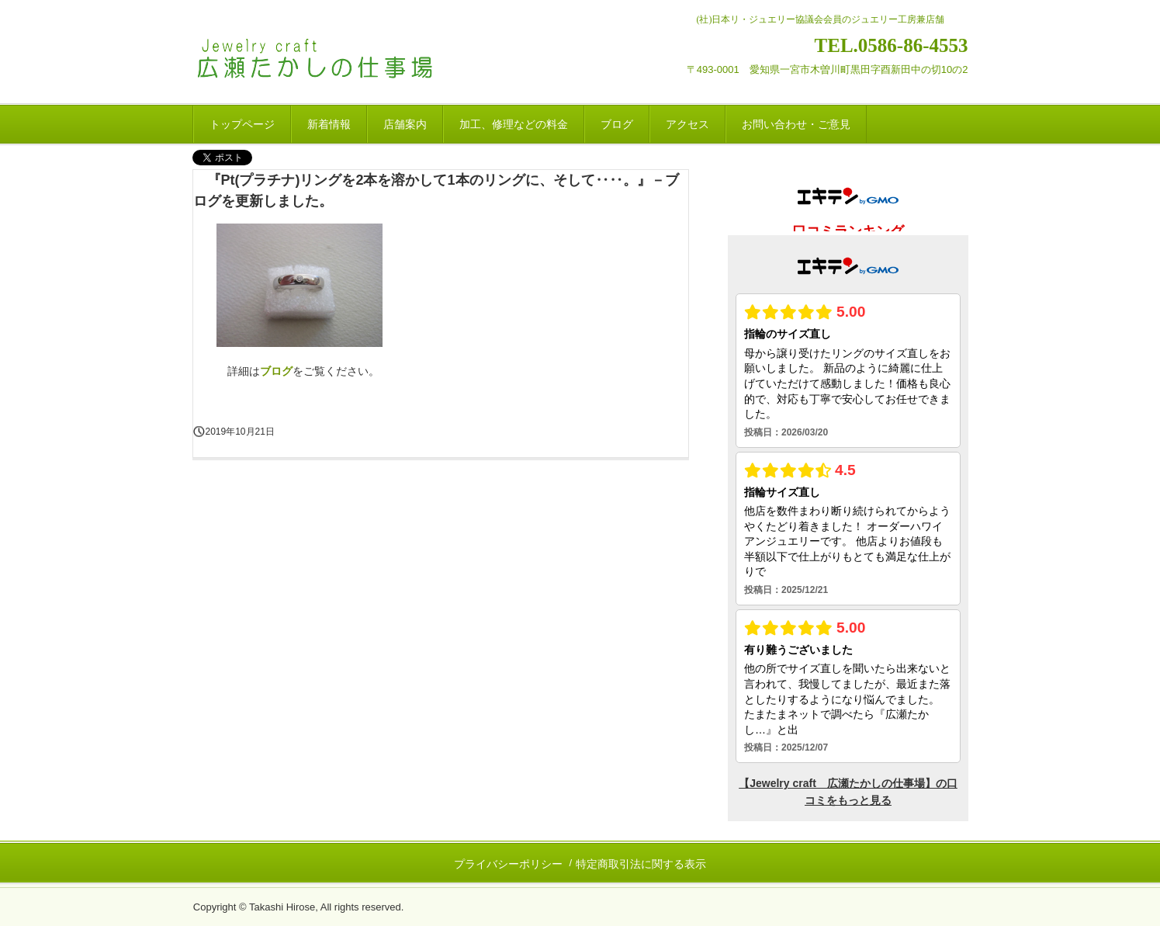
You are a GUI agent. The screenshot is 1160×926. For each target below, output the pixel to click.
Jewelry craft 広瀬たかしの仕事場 (337, 61)
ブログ (617, 124)
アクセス (687, 124)
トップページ (242, 124)
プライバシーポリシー (508, 863)
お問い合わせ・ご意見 (796, 124)
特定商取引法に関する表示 (641, 863)
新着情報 (329, 124)
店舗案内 (405, 124)
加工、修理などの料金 (513, 124)
